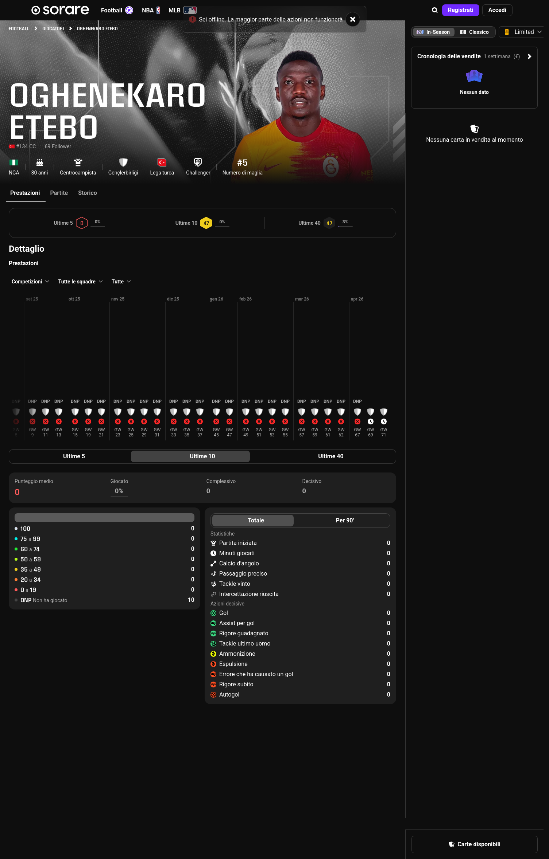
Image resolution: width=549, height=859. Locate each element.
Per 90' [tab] (345, 520)
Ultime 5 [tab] (74, 456)
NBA (151, 10)
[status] (275, 15)
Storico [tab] (87, 192)
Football (117, 10)
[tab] (474, 32)
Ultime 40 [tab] (330, 456)
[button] (435, 10)
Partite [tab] (59, 192)
